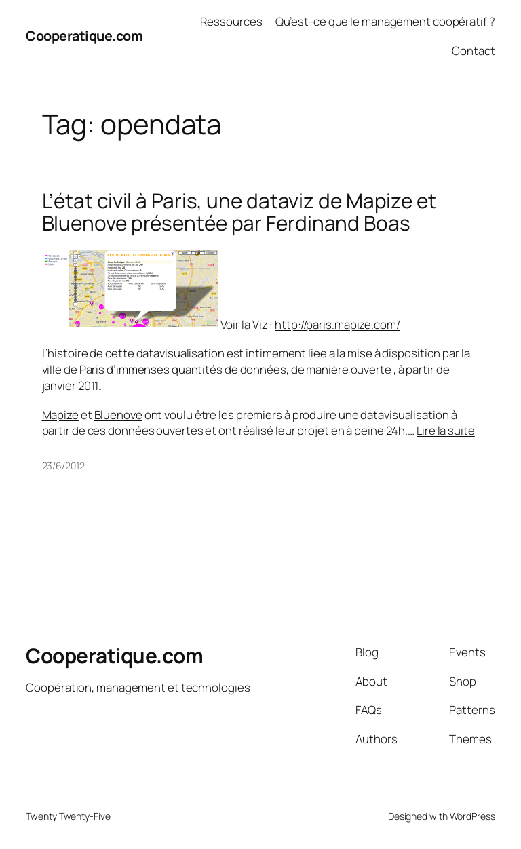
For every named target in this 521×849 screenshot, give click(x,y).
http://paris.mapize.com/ (337, 324)
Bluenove (118, 414)
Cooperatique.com (84, 35)
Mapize (60, 414)
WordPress (472, 816)
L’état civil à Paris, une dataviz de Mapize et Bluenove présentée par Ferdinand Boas (239, 212)
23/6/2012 (63, 465)
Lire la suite (446, 430)
